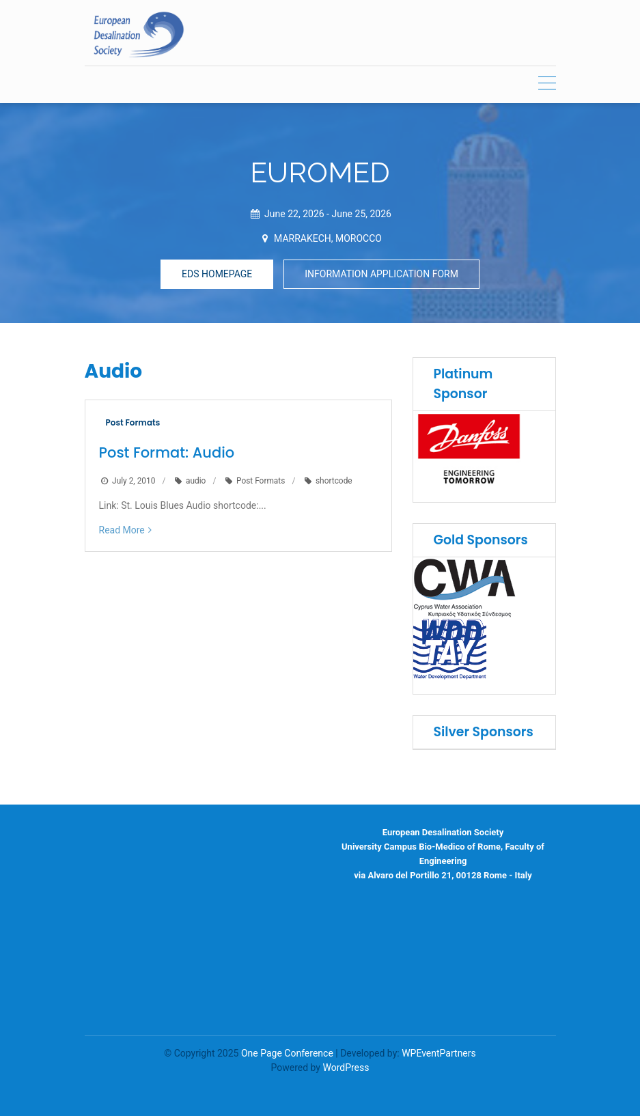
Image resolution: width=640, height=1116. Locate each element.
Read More (122, 530)
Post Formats (133, 422)
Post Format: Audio (167, 452)
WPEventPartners (439, 1053)
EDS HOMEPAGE (217, 273)
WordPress (345, 1067)
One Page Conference (287, 1053)
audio (196, 481)
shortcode (334, 481)
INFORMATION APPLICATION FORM (381, 273)
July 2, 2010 (133, 481)
